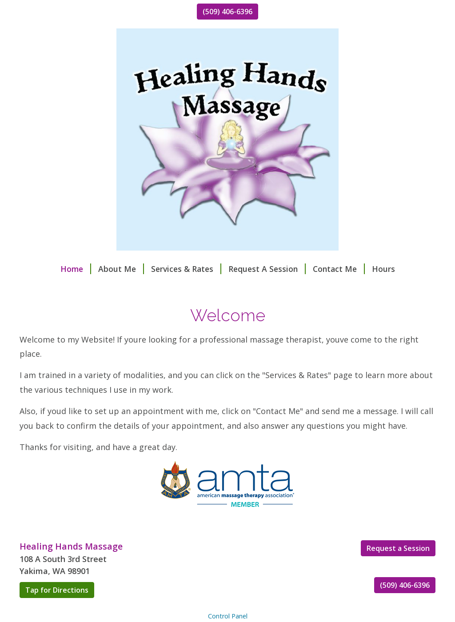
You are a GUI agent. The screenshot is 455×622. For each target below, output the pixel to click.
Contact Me (339, 268)
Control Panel (227, 616)
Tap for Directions (56, 590)
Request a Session (398, 548)
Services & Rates (186, 268)
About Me (121, 268)
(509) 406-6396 (227, 11)
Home (75, 268)
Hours (383, 268)
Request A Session (267, 268)
